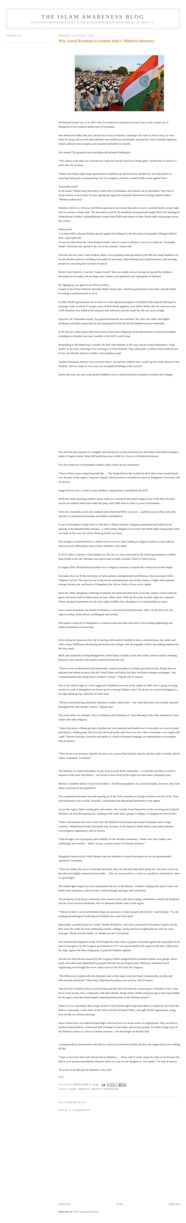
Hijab (72, 1089)
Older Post (174, 1204)
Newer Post (64, 1204)
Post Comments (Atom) (86, 1211)
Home (120, 1204)
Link (61, 1076)
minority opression (105, 1089)
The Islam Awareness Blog (92, 17)
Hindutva (84, 1089)
